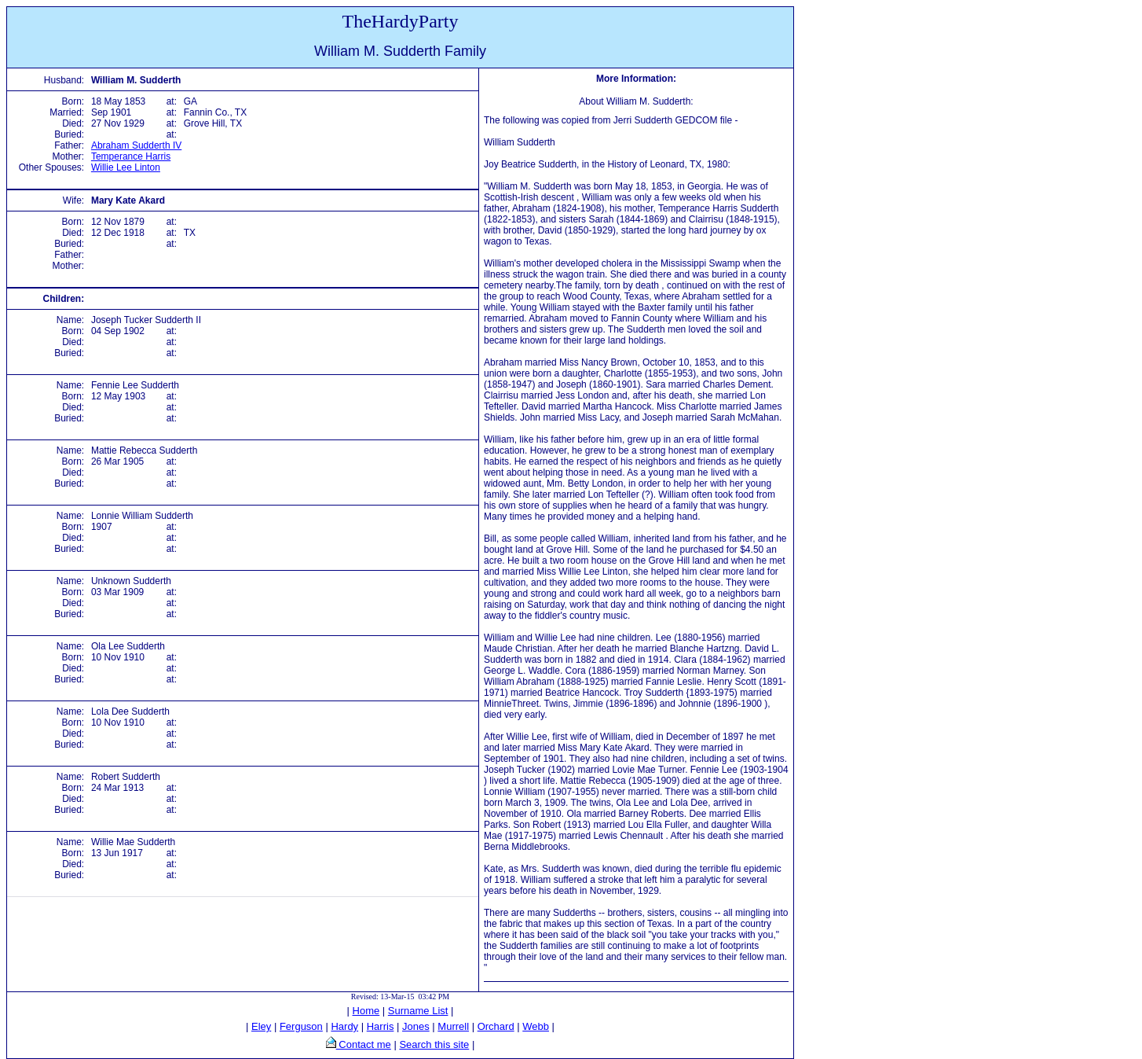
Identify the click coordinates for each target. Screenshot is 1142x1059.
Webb (535, 1026)
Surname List (418, 1011)
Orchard (496, 1026)
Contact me (363, 1044)
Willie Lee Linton (125, 167)
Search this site (434, 1044)
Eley (261, 1026)
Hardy (344, 1026)
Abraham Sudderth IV (136, 145)
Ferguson (301, 1026)
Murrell (453, 1026)
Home (366, 1011)
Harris (380, 1026)
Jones (416, 1026)
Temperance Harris (130, 156)
